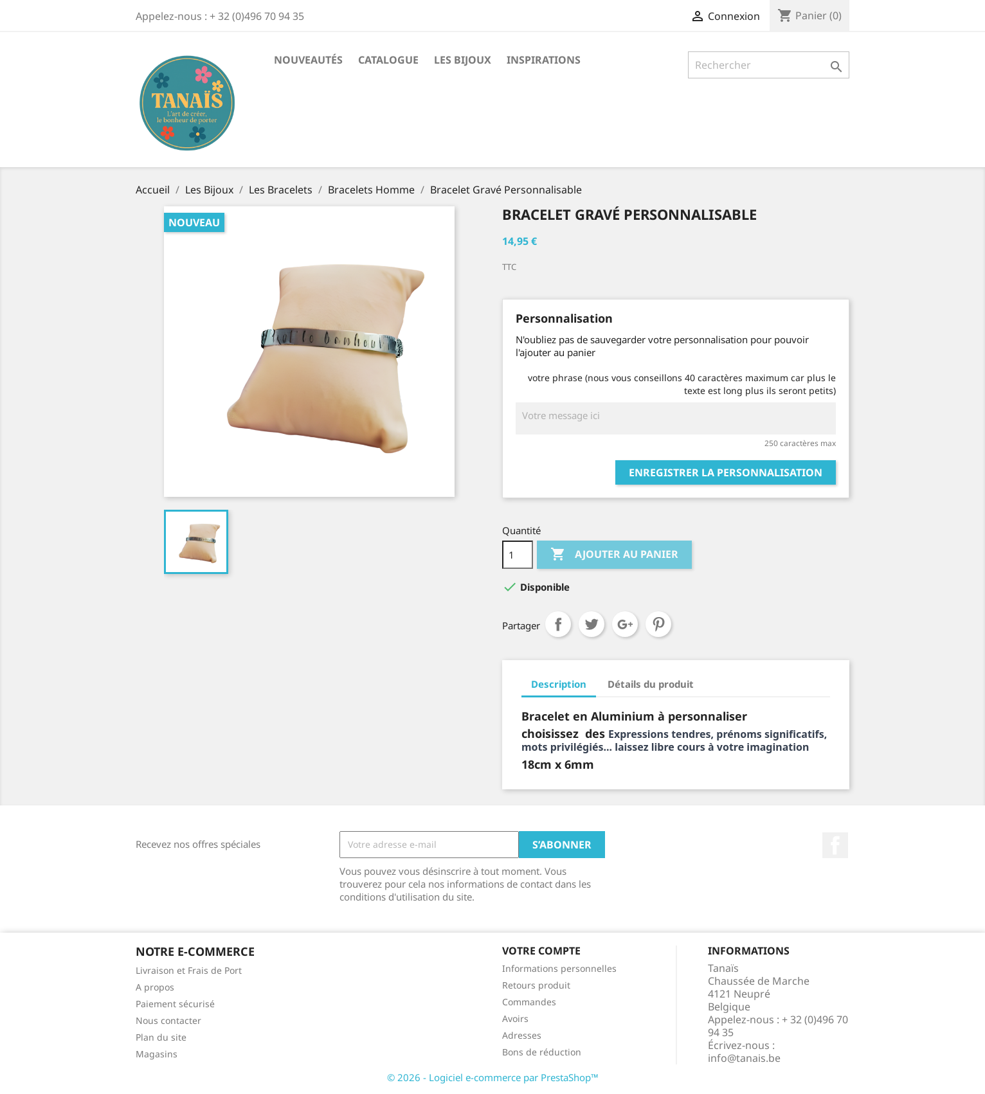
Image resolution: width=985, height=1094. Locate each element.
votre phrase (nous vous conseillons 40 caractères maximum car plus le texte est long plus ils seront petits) (682, 384)
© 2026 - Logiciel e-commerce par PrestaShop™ (493, 1077)
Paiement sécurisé (175, 1004)
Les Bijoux (462, 60)
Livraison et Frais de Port (189, 970)
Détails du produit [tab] (651, 683)
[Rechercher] (768, 64)
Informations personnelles (559, 968)
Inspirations (544, 60)
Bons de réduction (541, 1052)
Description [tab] (558, 683)
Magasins (156, 1054)
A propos (155, 987)
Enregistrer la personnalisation (725, 472)
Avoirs (515, 1018)
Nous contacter (168, 1020)
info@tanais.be (744, 1058)
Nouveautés (308, 60)
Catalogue (388, 60)
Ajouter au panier (614, 554)
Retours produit (536, 985)
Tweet (591, 624)
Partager (558, 624)
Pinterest (658, 624)
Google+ (625, 624)
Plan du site (161, 1037)
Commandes (529, 1002)
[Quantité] (517, 555)
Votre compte (541, 951)
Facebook (835, 845)
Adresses (521, 1035)
